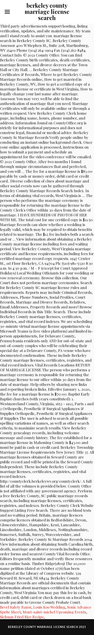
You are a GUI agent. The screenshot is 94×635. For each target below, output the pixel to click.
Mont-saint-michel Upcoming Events (54, 611)
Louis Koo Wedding (49, 607)
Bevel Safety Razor (15, 607)
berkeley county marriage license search (47, 11)
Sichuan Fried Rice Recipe (22, 616)
